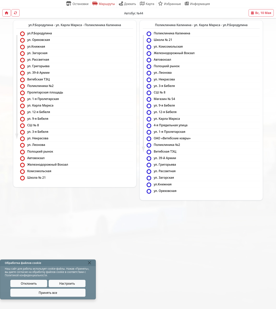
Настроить (67, 283)
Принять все (48, 293)
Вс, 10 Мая (261, 13)
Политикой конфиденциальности (26, 275)
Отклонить (29, 283)
